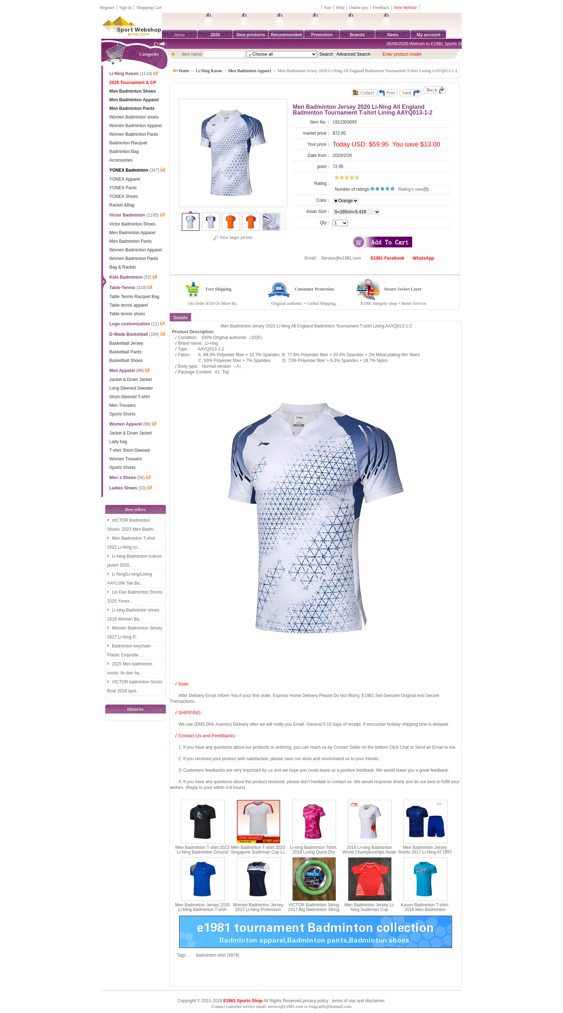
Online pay (358, 7)
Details (180, 317)
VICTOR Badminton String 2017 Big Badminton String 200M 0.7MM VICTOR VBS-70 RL (314, 912)
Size (327, 7)
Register (107, 7)
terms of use (343, 1000)
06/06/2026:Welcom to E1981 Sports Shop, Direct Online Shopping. (457, 43)
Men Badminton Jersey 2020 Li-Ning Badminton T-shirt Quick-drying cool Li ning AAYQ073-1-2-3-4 (202, 912)
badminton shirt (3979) (217, 955)
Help (340, 7)
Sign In (125, 7)
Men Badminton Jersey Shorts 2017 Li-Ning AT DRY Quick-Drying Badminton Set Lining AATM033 (425, 854)
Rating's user (410, 189)
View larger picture (232, 237)
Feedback (381, 7)
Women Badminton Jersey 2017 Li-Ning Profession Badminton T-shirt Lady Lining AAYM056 (258, 912)
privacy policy (315, 1000)
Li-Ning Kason (209, 70)
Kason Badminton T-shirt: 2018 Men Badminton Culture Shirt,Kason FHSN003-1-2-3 (425, 912)
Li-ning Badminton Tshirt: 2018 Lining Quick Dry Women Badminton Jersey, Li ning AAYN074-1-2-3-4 (313, 854)
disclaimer (374, 1000)
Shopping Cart (149, 7)
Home (180, 34)
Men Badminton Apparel (249, 70)
